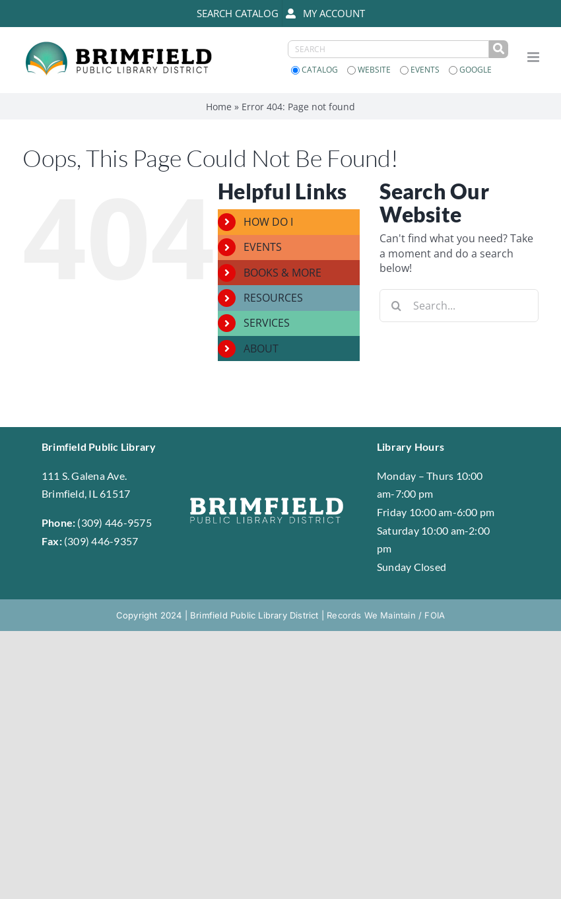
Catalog (315, 69)
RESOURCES (273, 297)
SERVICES (267, 323)
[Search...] (459, 305)
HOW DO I (268, 222)
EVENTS (263, 247)
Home (219, 106)
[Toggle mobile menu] (534, 57)
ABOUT (261, 348)
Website (370, 69)
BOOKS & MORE (282, 272)
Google (470, 69)
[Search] (396, 305)
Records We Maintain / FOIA (386, 615)
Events (421, 69)
